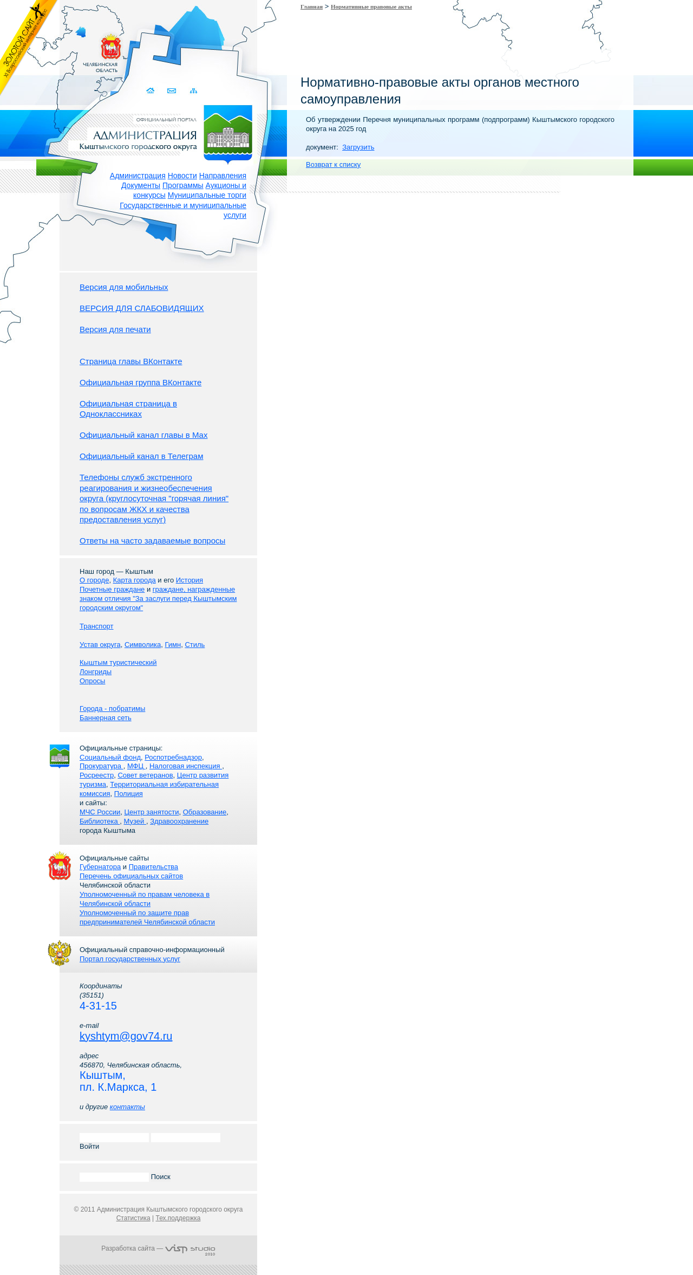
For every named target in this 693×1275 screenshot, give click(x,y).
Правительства (153, 867)
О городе (94, 580)
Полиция (128, 793)
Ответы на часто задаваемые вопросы (152, 540)
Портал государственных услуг (130, 959)
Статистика (133, 1218)
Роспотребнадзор (173, 757)
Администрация (138, 175)
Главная (311, 6)
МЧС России (100, 812)
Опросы (92, 681)
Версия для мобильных (124, 287)
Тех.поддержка (177, 1218)
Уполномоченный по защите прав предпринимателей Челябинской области (147, 917)
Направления (222, 175)
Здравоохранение (179, 821)
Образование (205, 812)
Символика (143, 644)
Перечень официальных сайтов (131, 876)
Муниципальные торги (207, 195)
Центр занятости (151, 812)
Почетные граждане (112, 589)
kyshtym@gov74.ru (126, 1036)
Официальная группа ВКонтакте (140, 382)
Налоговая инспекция (185, 766)
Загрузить (358, 147)
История (189, 580)
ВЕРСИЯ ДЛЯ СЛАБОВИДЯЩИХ (142, 308)
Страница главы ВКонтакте (131, 361)
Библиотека (100, 821)
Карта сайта (193, 90)
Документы (140, 185)
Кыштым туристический (118, 662)
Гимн (173, 644)
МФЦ (136, 766)
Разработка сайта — (158, 1248)
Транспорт (97, 626)
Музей (135, 821)
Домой (151, 90)
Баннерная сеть (106, 718)
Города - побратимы (112, 708)
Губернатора (100, 867)
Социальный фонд (110, 757)
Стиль (195, 644)
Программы (183, 185)
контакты (127, 1107)
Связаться (172, 90)
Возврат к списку (333, 164)
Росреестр (97, 775)
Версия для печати (115, 329)
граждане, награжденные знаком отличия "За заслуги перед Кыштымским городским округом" (158, 598)
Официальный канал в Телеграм (142, 456)
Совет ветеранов (145, 775)
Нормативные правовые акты (371, 6)
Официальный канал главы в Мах (143, 434)
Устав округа (100, 644)
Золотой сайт (29, 48)
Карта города (134, 580)
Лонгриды (96, 672)
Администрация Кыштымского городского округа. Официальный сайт (164, 132)
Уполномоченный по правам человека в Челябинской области (145, 899)
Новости (182, 175)
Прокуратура (101, 766)
